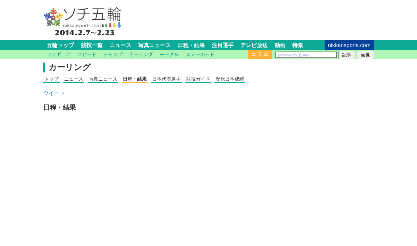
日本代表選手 (166, 79)
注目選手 (223, 45)
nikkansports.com (349, 45)
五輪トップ (60, 45)
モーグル (169, 54)
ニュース (120, 45)
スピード (86, 54)
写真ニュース (154, 45)
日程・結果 (191, 45)
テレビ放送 (254, 45)
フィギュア (59, 54)
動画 (279, 45)
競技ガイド (198, 79)
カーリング (141, 54)
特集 (297, 45)
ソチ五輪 (82, 15)
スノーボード (200, 54)
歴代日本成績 (229, 79)
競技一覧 (92, 45)
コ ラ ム (259, 54)
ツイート (54, 93)
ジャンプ (112, 54)
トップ (51, 79)
